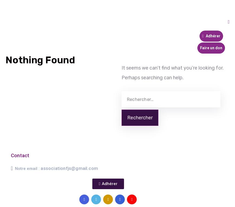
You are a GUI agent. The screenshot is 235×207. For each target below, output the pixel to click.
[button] (108, 184)
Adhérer (211, 36)
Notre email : (56, 168)
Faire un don (211, 48)
